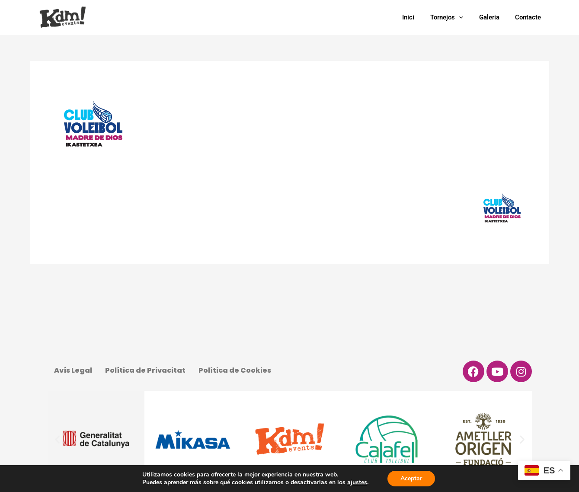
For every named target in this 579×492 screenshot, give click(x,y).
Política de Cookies (234, 370)
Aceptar (411, 478)
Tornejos (454, 17)
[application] (466, 17)
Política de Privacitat (145, 370)
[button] (57, 439)
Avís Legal (73, 370)
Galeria (493, 17)
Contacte (530, 17)
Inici (419, 17)
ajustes (357, 482)
